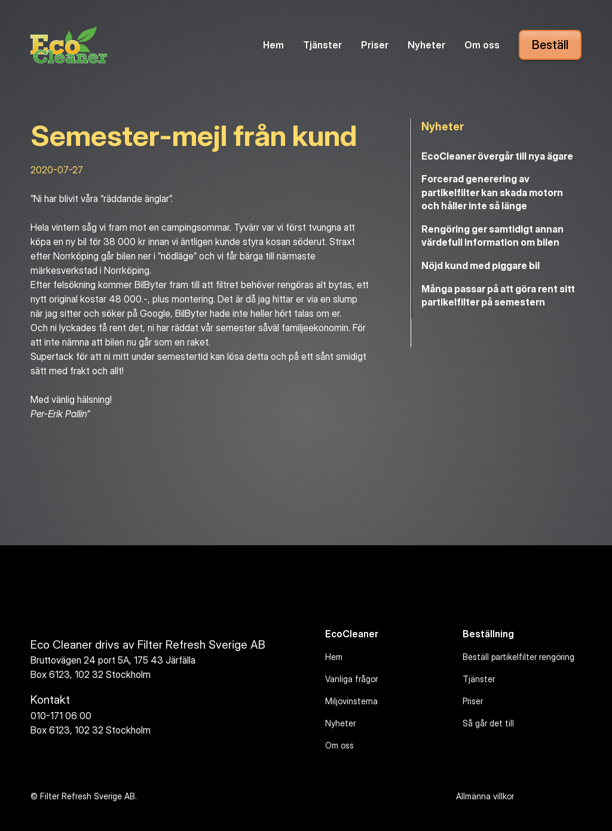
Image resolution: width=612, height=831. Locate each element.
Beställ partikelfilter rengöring (518, 657)
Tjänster (322, 45)
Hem (273, 45)
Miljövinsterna (351, 701)
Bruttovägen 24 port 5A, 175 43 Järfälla (112, 660)
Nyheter (426, 45)
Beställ (550, 45)
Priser (374, 45)
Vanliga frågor (351, 679)
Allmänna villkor (485, 796)
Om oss (482, 45)
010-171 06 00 (60, 716)
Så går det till (488, 723)
